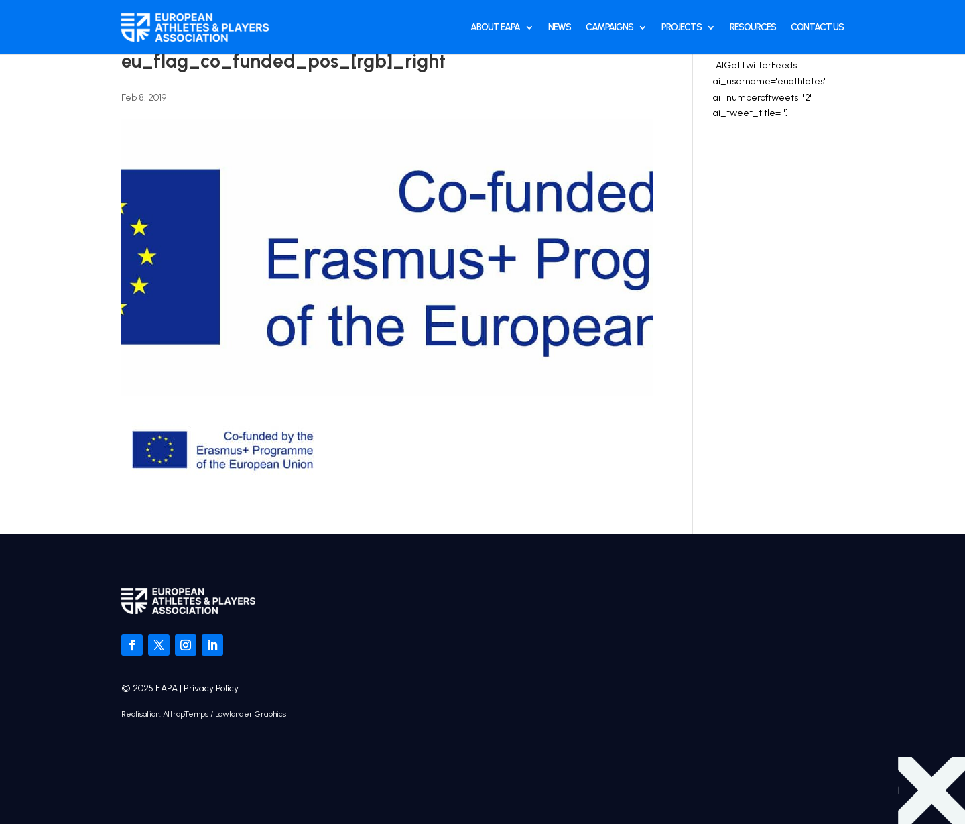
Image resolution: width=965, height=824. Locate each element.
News (559, 27)
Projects (681, 27)
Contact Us (817, 27)
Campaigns (609, 27)
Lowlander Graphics (250, 714)
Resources (753, 27)
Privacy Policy (211, 688)
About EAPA (495, 27)
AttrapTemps (185, 714)
